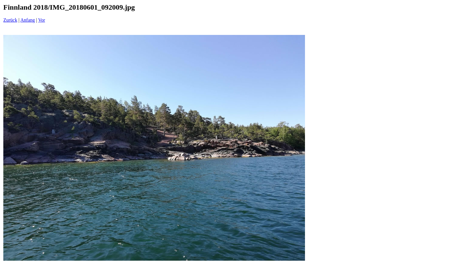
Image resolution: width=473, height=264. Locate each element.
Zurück (10, 20)
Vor (41, 20)
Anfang (28, 20)
